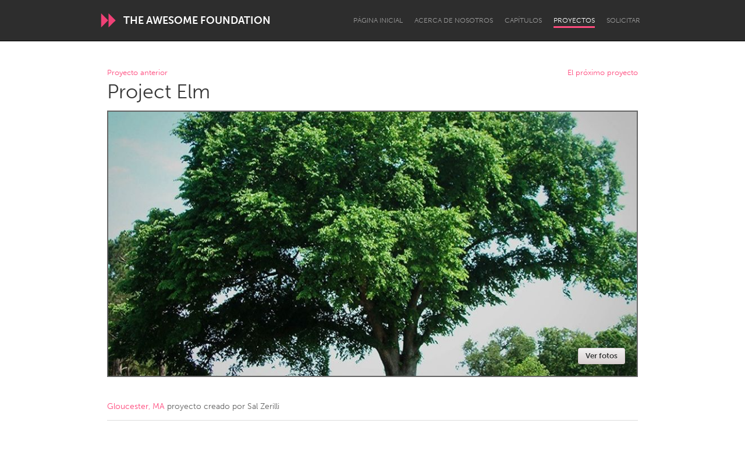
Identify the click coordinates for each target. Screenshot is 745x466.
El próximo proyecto (602, 73)
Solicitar (623, 20)
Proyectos (574, 20)
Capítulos (523, 20)
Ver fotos (602, 355)
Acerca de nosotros (453, 20)
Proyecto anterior (137, 73)
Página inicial (378, 20)
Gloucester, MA (136, 406)
